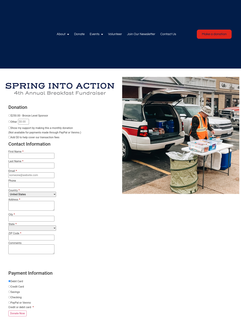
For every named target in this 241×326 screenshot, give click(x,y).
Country (14, 190)
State (12, 224)
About (63, 34)
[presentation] (33, 262)
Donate (79, 34)
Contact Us (168, 34)
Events (96, 34)
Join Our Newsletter (141, 34)
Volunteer (115, 34)
